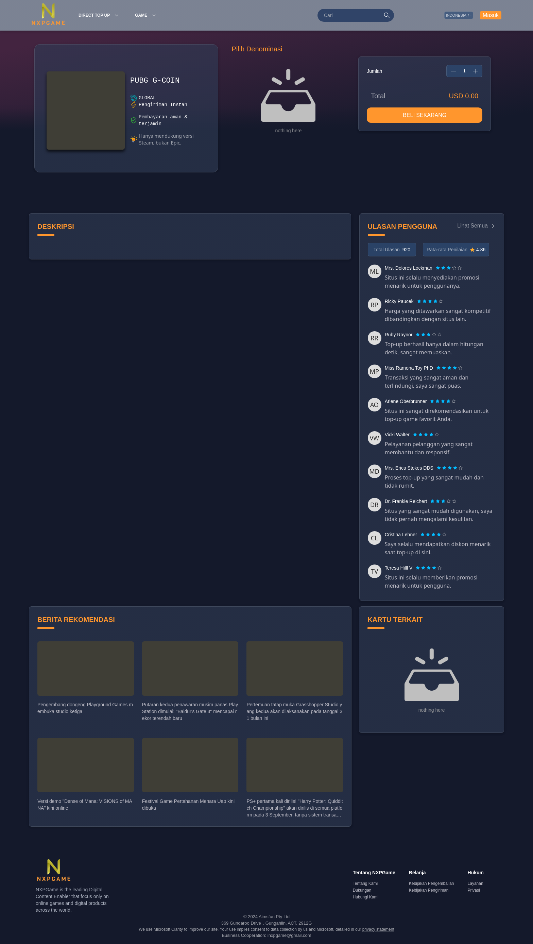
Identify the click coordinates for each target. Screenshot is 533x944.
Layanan (475, 883)
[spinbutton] (464, 71)
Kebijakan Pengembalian (431, 883)
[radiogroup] (449, 268)
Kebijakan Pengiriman (429, 890)
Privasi (474, 890)
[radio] (438, 268)
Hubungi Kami (365, 897)
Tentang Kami (365, 883)
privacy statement (378, 929)
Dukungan (362, 890)
